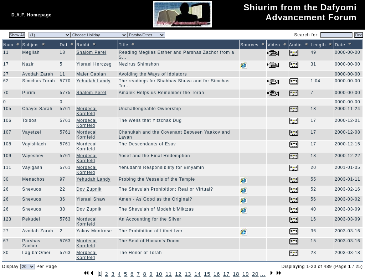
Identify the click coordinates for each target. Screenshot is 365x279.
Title (127, 44)
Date (343, 44)
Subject (34, 44)
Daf (67, 44)
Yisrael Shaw (91, 199)
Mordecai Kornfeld (86, 111)
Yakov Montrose (94, 230)
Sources (253, 44)
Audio (299, 44)
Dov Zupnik (89, 189)
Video (277, 44)
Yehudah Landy (93, 80)
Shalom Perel (91, 52)
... (263, 274)
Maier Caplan (91, 74)
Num (11, 44)
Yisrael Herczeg (94, 64)
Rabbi (86, 44)
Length (322, 44)
